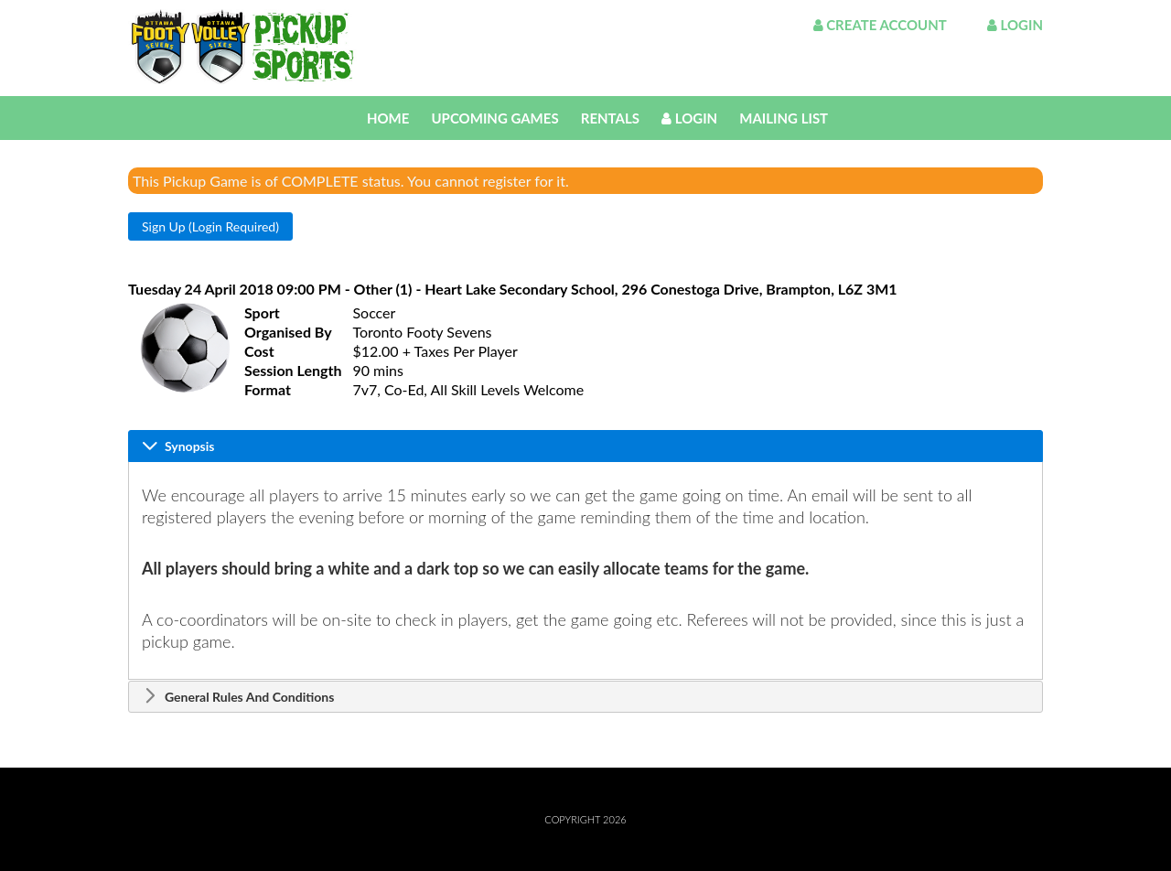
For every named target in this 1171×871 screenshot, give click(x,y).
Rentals (610, 118)
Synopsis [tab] (178, 446)
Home (388, 118)
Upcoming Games (494, 118)
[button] (210, 226)
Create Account (880, 24)
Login (1015, 24)
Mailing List (783, 118)
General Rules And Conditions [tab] (238, 696)
